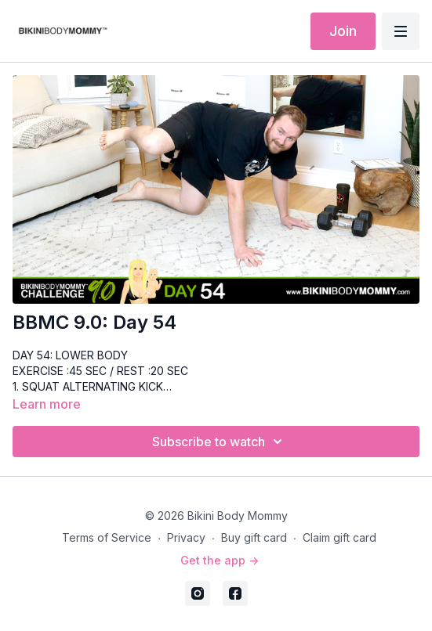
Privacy (186, 537)
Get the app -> (219, 560)
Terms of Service (106, 537)
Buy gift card (254, 537)
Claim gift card (339, 537)
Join (343, 31)
